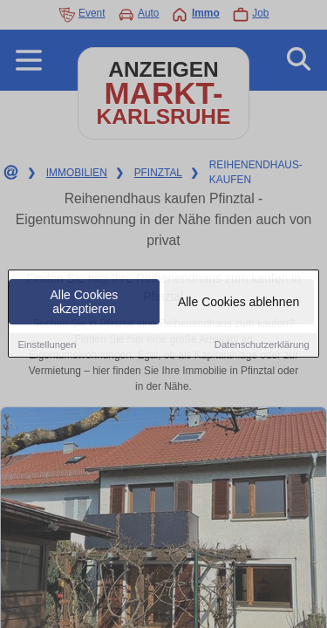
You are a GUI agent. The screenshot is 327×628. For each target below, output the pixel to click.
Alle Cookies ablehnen (238, 303)
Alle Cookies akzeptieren (85, 303)
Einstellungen (46, 345)
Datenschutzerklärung (262, 345)
